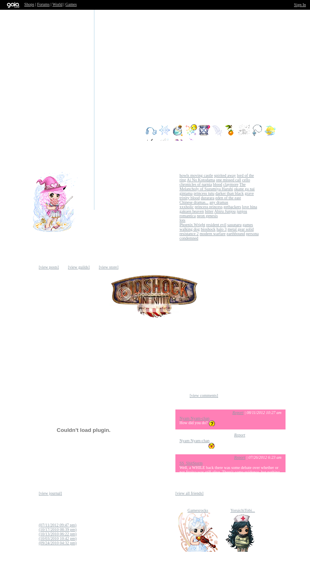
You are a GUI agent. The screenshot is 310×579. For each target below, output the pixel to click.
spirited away (225, 175)
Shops (29, 4)
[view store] (108, 267)
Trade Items (90, 234)
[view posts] (49, 267)
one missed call (228, 180)
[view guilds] (79, 267)
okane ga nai (244, 189)
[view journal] (50, 493)
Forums (43, 4)
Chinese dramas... (193, 202)
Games (71, 4)
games (248, 224)
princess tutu (204, 193)
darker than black (229, 193)
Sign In (300, 4)
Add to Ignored (114, 234)
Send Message (114, 210)
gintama (186, 193)
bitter (209, 211)
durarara (207, 198)
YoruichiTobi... (242, 510)
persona (252, 233)
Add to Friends (90, 210)
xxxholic (186, 207)
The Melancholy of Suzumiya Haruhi (212, 186)
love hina (249, 207)
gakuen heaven (191, 211)
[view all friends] (189, 493)
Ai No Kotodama (201, 180)
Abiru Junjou (225, 211)
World (58, 4)
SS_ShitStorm (191, 463)
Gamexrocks (198, 510)
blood (217, 184)
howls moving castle (196, 175)
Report (238, 412)
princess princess (209, 207)
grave (249, 193)
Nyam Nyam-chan (194, 418)
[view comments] (204, 395)
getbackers (232, 207)
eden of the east (228, 198)
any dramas (219, 202)
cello (246, 180)
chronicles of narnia (195, 184)
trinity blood (189, 198)
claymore (230, 184)
